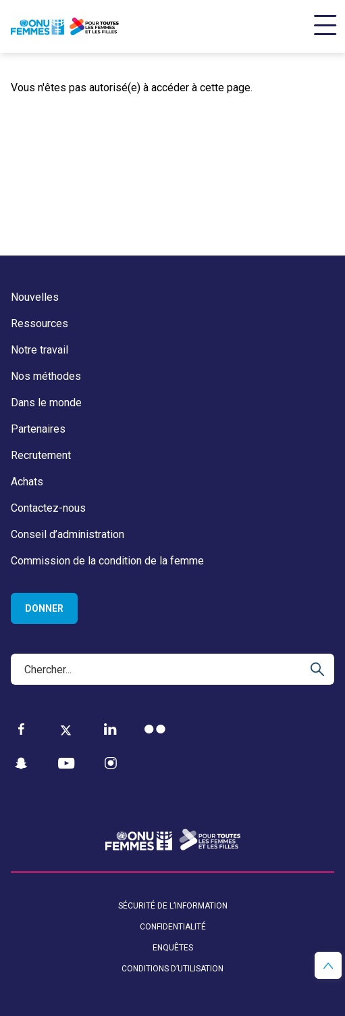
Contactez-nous (48, 508)
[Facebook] (21, 729)
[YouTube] (66, 763)
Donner (44, 608)
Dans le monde (46, 402)
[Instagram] (111, 763)
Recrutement (41, 455)
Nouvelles (35, 297)
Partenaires (38, 428)
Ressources (39, 323)
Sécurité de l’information (173, 906)
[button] (328, 965)
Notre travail (39, 349)
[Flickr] (154, 729)
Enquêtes (173, 947)
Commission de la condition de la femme (107, 560)
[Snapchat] (21, 763)
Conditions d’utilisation (172, 968)
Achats (27, 481)
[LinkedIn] (110, 729)
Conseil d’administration (67, 534)
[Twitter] (65, 729)
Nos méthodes (46, 376)
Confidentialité (173, 927)
